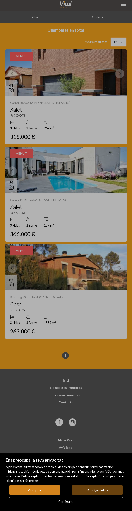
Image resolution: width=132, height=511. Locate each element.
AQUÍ (108, 471)
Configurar (66, 501)
